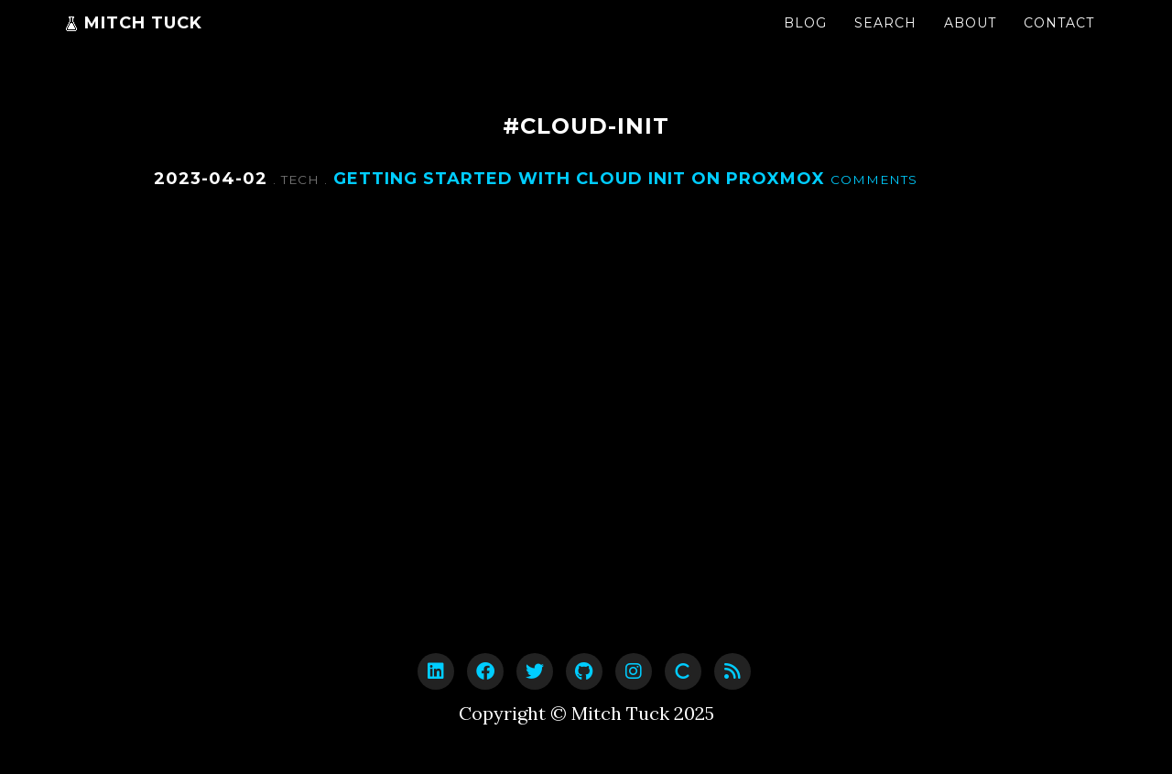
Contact (1059, 41)
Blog (805, 41)
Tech (302, 179)
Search (885, 41)
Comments (873, 179)
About (970, 41)
